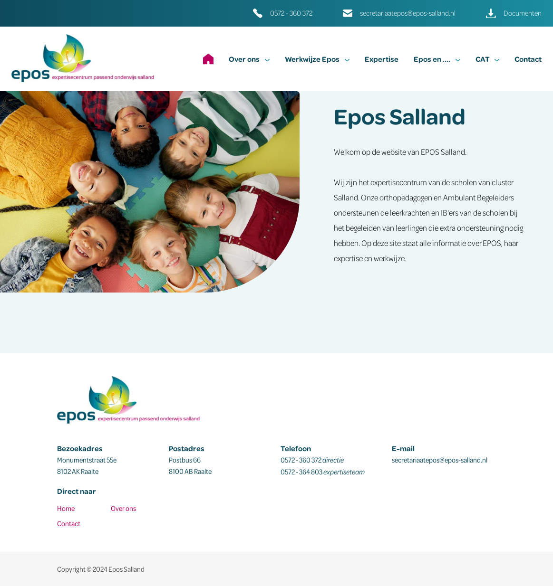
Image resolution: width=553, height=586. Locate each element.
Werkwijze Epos (317, 59)
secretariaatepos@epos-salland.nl (408, 13)
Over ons (249, 59)
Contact (528, 59)
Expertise (381, 59)
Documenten (523, 13)
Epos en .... (437, 59)
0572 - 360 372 (291, 13)
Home (66, 508)
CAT (487, 59)
